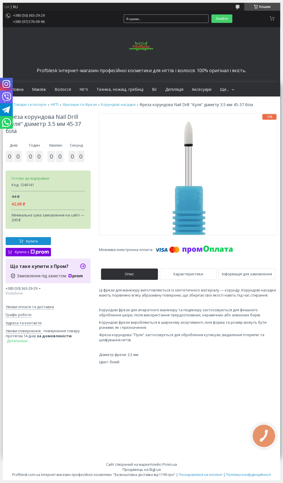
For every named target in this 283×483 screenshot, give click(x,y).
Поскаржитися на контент (200, 474)
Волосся (63, 89)
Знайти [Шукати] (222, 18)
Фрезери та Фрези (80, 104)
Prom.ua (169, 464)
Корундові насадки (118, 104)
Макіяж (39, 89)
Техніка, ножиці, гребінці (120, 89)
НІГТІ (55, 104)
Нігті (84, 89)
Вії (154, 89)
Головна (15, 89)
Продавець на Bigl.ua (142, 469)
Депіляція (174, 89)
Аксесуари (201, 89)
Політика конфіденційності (248, 474)
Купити (32, 241)
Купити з (32, 252)
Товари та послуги (29, 104)
